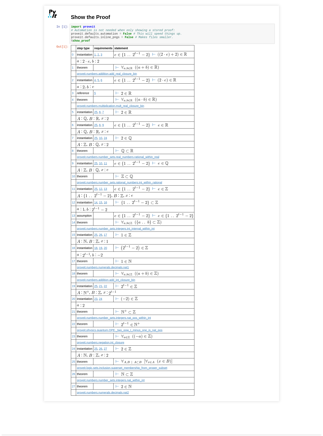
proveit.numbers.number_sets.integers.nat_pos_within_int (114, 317)
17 (105, 234)
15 (101, 202)
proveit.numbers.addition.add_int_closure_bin (106, 280)
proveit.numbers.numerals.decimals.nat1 (103, 267)
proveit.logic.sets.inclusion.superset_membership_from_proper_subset (122, 367)
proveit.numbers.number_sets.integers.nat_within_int (111, 380)
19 (101, 248)
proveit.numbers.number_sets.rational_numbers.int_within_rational (119, 182)
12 (101, 189)
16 (105, 202)
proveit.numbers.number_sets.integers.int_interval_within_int (116, 228)
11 (105, 163)
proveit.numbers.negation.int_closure (101, 342)
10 (101, 138)
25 (96, 112)
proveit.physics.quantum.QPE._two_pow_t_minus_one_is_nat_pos (120, 330)
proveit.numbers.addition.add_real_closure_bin (107, 73)
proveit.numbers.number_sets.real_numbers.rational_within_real (118, 157)
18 (96, 248)
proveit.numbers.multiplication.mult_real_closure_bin (110, 106)
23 (96, 298)
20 (105, 248)
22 (105, 286)
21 (101, 286)
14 (96, 202)
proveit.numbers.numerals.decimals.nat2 (103, 392)
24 (105, 138)
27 (105, 348)
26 (101, 234)
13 (105, 189)
